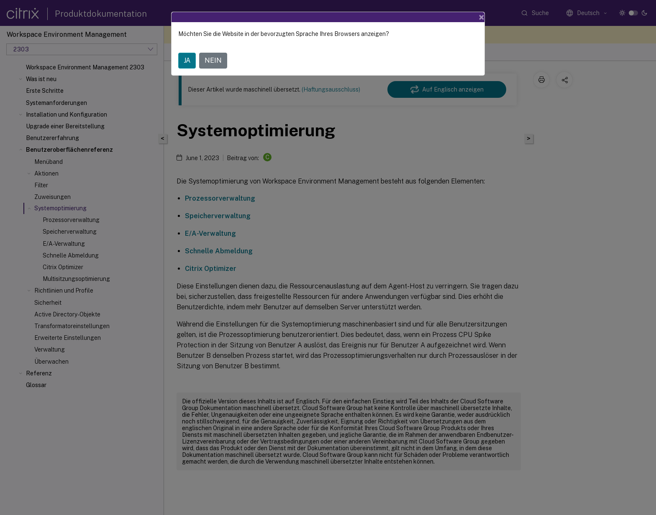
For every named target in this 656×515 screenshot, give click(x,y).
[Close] (481, 17)
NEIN (213, 60)
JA (187, 60)
